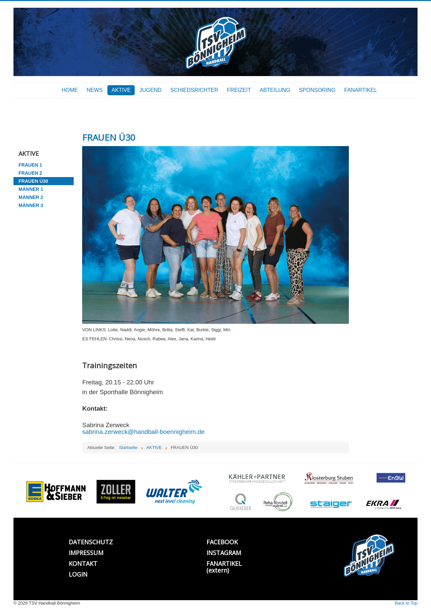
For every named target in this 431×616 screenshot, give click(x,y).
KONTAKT (83, 563)
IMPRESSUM (86, 553)
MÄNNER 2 (31, 197)
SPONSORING (317, 90)
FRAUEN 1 (30, 165)
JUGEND (150, 90)
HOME (70, 90)
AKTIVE (121, 90)
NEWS (95, 90)
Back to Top (406, 603)
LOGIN (78, 574)
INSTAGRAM (223, 553)
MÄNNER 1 (31, 189)
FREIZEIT (239, 90)
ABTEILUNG (275, 90)
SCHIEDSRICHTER (194, 90)
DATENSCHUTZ (91, 542)
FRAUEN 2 (30, 173)
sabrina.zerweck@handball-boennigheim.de (143, 431)
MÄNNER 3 (31, 205)
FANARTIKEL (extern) (224, 566)
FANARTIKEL (360, 90)
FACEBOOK (222, 542)
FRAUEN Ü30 (33, 181)
